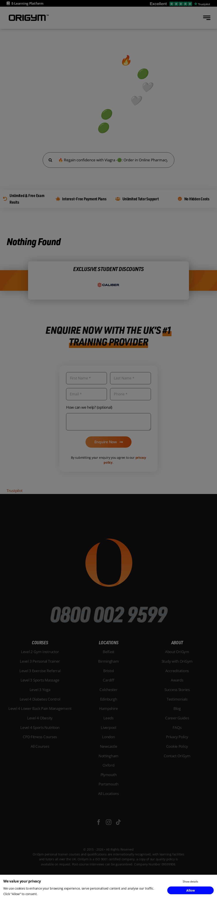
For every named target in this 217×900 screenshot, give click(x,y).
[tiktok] (118, 822)
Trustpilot (14, 490)
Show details (190, 881)
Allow (190, 890)
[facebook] (98, 822)
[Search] (50, 160)
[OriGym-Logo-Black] (29, 15)
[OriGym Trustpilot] (180, 3)
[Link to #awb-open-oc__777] (206, 18)
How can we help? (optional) (89, 407)
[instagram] (108, 822)
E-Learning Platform (27, 3)
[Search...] (108, 160)
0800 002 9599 (108, 613)
